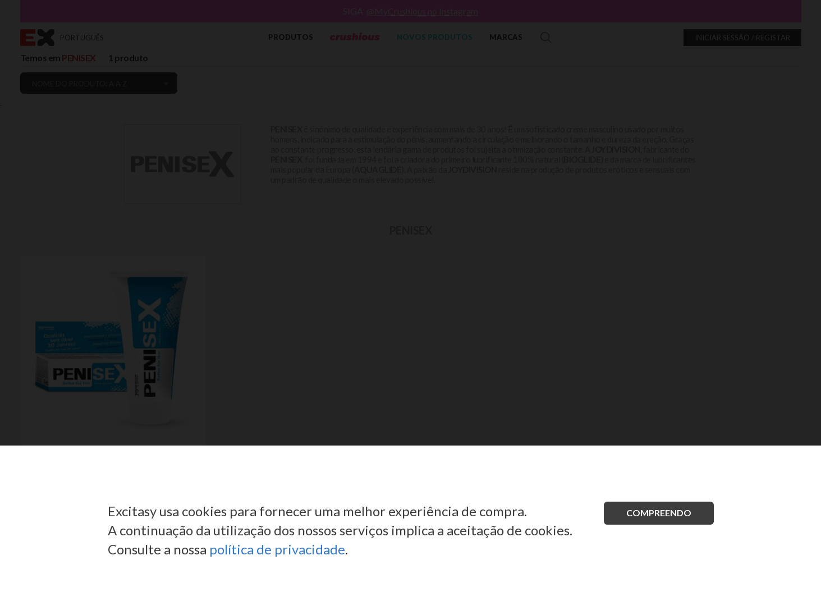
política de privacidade (277, 549)
